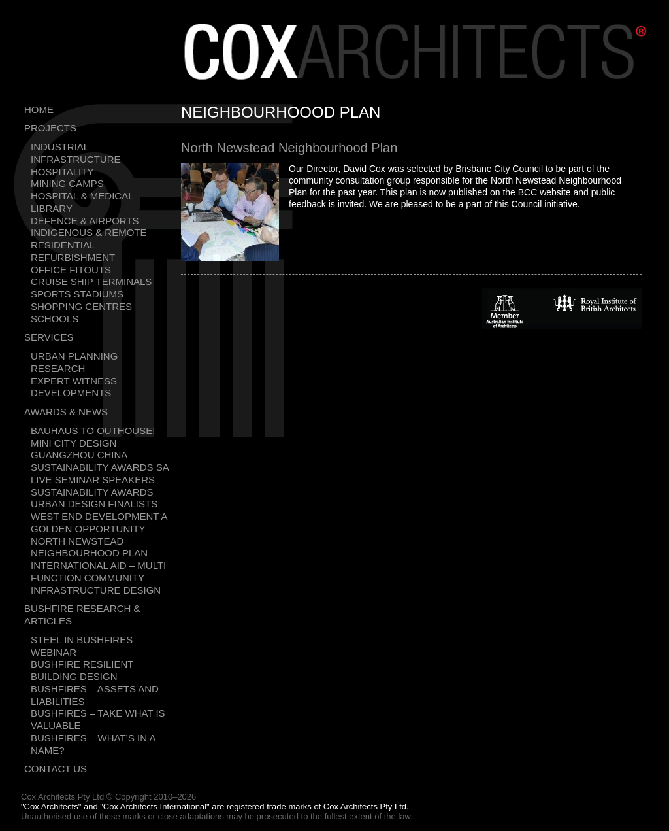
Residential (63, 244)
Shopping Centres (81, 306)
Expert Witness (74, 380)
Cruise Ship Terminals (91, 281)
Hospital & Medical (82, 195)
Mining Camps (67, 183)
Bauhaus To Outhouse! (93, 430)
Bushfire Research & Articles (82, 614)
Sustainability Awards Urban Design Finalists (94, 498)
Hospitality (62, 171)
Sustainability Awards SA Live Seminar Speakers (100, 473)
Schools (54, 318)
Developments (71, 392)
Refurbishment (73, 257)
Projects (50, 127)
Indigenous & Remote (89, 232)
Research (58, 368)
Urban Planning (74, 356)
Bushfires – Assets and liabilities (95, 695)
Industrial (60, 146)
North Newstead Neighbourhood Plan (89, 547)
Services (49, 337)
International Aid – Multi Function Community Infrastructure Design (98, 578)
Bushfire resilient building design (82, 670)
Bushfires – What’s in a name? (93, 744)
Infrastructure (76, 159)
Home (39, 109)
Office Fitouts (71, 269)
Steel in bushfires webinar (82, 646)
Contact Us (55, 768)
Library (52, 208)
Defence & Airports (85, 220)
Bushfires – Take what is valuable (98, 719)
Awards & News (66, 411)
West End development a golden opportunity (99, 522)
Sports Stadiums (77, 293)
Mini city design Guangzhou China (79, 449)
